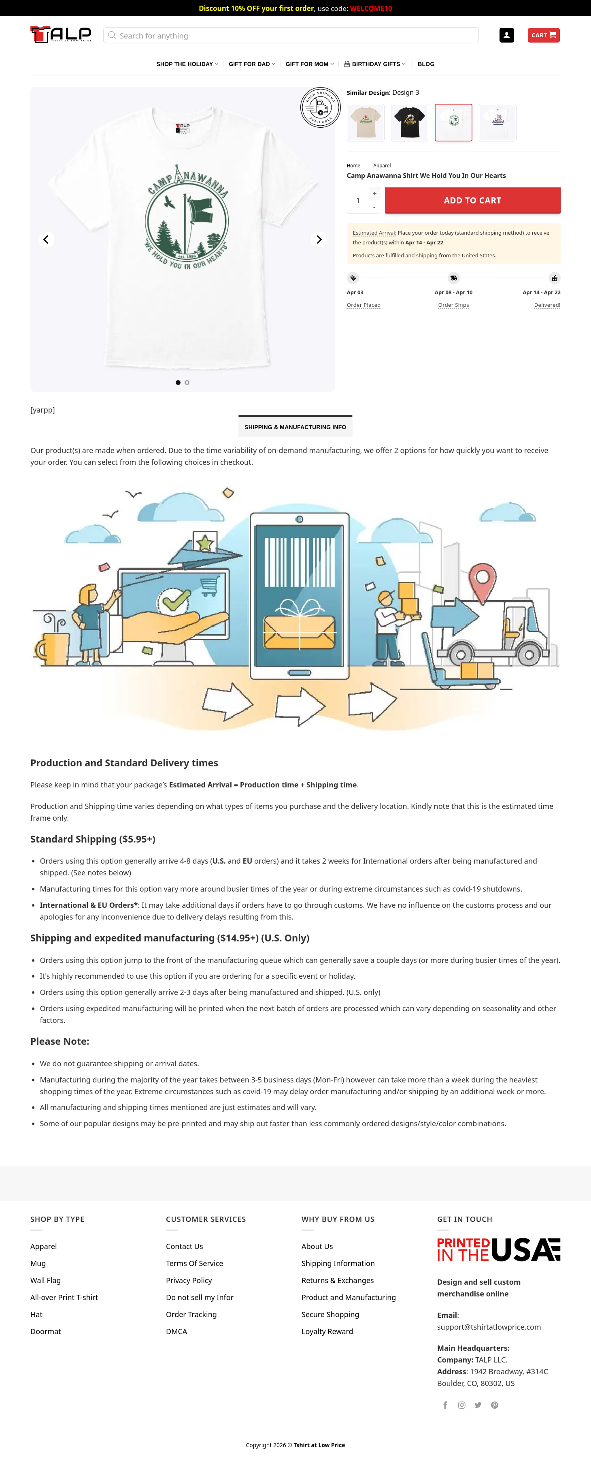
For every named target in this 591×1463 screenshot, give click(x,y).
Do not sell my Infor (200, 1297)
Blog (426, 64)
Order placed (364, 304)
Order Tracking (191, 1314)
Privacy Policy (189, 1280)
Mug (38, 1263)
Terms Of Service (194, 1263)
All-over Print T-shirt (64, 1297)
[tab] (295, 426)
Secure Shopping (330, 1314)
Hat (36, 1314)
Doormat (45, 1331)
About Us (317, 1246)
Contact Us (184, 1246)
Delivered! (547, 304)
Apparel (382, 165)
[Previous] (46, 239)
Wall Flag (45, 1280)
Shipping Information (338, 1263)
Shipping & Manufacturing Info (295, 427)
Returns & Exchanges (338, 1280)
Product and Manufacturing (349, 1297)
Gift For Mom (310, 64)
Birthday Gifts (375, 64)
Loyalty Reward (327, 1331)
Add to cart (473, 200)
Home (353, 165)
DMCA (176, 1331)
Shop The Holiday (188, 64)
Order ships (453, 304)
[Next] (318, 239)
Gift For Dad (252, 64)
